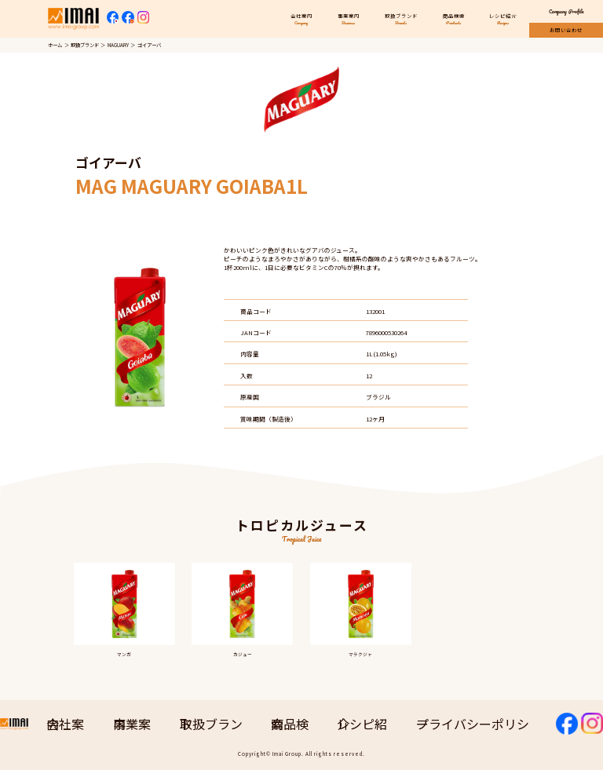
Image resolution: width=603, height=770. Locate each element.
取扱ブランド (85, 45)
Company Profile (566, 11)
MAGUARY (118, 45)
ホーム (55, 45)
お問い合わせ (566, 30)
